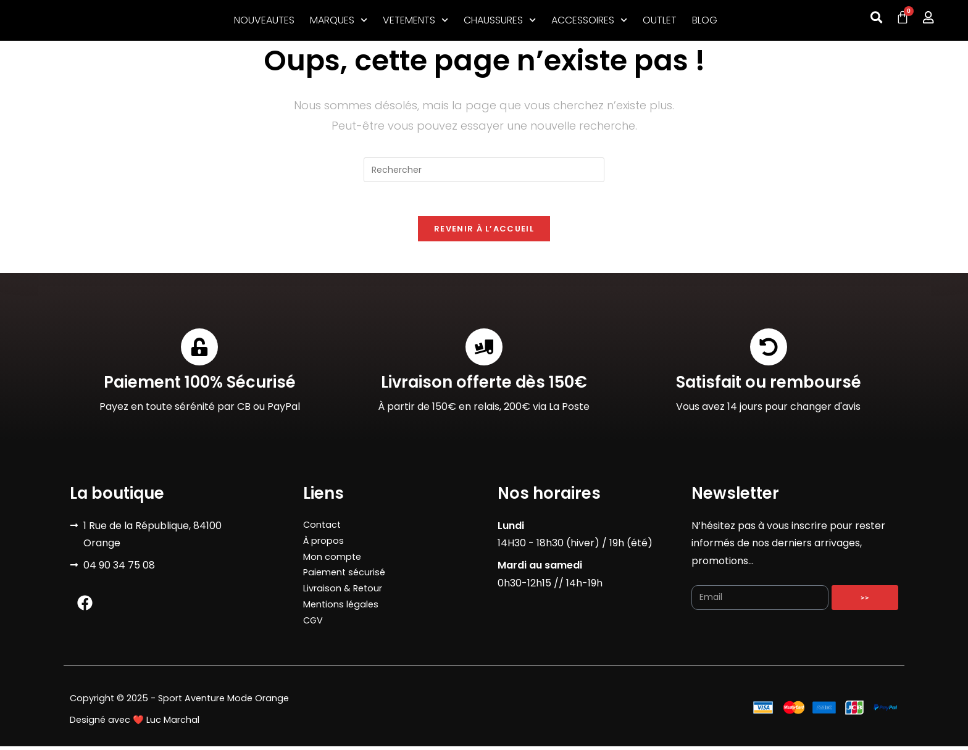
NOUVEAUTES (264, 20)
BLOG (704, 20)
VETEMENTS (415, 20)
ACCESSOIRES (589, 20)
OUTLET (660, 20)
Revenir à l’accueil (484, 232)
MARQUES (338, 20)
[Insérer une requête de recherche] (484, 169)
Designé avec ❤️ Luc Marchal (134, 723)
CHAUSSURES (500, 20)
